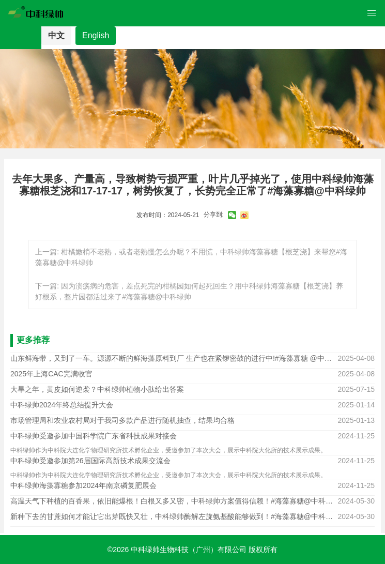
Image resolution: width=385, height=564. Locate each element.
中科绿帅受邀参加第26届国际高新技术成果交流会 (90, 460)
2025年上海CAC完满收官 (51, 374)
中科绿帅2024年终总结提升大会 (61, 405)
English (95, 35)
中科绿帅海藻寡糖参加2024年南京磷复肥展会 (83, 485)
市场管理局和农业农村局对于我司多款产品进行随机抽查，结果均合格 (122, 420)
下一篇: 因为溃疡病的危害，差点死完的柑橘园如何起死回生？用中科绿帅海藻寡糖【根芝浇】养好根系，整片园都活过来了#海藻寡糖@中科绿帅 (189, 291)
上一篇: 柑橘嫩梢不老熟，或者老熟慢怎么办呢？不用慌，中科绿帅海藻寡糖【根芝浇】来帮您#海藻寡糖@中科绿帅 (191, 257)
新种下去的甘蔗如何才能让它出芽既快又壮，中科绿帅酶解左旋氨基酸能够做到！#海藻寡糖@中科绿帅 (173, 516)
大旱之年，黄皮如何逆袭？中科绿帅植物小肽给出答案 (97, 389)
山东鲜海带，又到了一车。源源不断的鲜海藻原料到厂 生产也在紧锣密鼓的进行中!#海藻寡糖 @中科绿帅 (173, 358)
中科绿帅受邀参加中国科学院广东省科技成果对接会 (93, 436)
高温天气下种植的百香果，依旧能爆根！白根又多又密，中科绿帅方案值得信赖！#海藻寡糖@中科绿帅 (173, 501)
